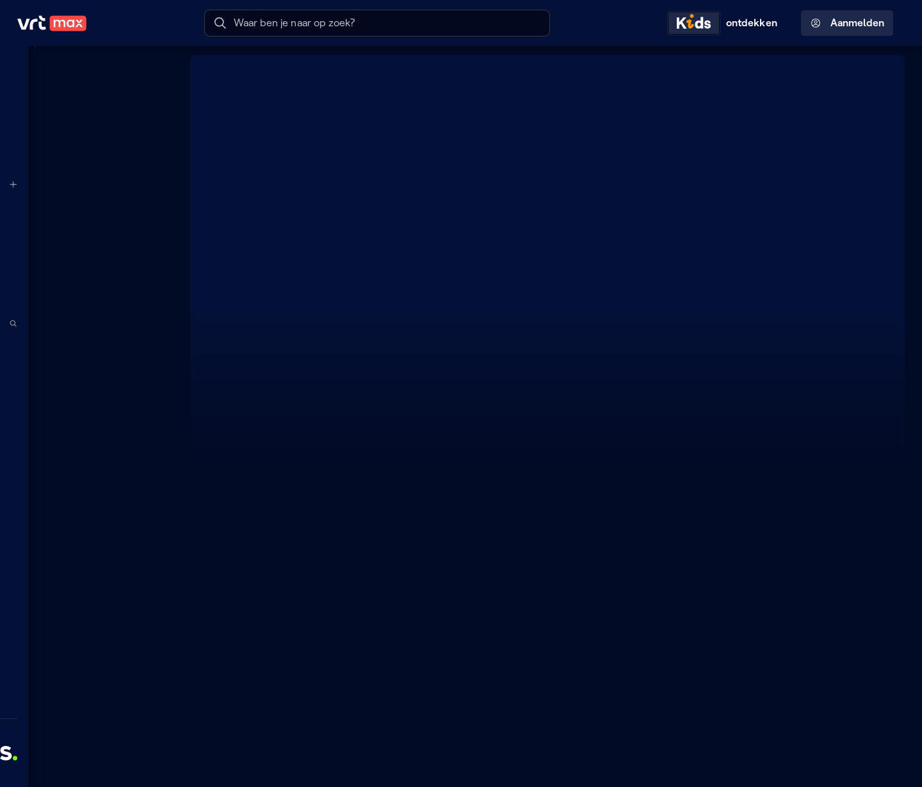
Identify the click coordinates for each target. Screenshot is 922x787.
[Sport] (86, 530)
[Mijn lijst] (86, 95)
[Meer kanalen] (157, 184)
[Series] (86, 427)
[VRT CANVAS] (86, 235)
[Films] (86, 452)
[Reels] (86, 147)
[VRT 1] (86, 209)
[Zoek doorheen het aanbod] (157, 324)
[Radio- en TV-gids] (86, 122)
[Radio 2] (86, 287)
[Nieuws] (86, 504)
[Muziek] (86, 555)
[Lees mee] (86, 641)
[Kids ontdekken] (725, 23)
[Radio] (86, 349)
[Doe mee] (86, 615)
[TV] (86, 401)
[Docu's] (86, 479)
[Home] (86, 70)
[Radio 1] (86, 261)
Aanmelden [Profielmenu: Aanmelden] (847, 23)
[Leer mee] (86, 667)
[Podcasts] (86, 375)
